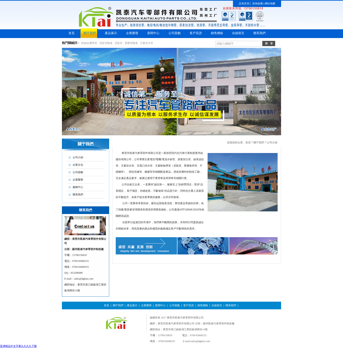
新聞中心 (160, 305)
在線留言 (217, 305)
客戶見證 (188, 305)
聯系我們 (231, 305)
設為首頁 (244, 3)
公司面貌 (174, 305)
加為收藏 (257, 3)
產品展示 (132, 305)
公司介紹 (272, 142)
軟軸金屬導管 (89, 43)
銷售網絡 (203, 305)
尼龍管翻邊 (105, 43)
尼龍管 (118, 43)
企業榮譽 (146, 305)
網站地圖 (270, 3)
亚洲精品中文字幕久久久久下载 (18, 346)
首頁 (248, 142)
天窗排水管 (146, 43)
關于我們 (259, 142)
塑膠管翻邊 (131, 43)
